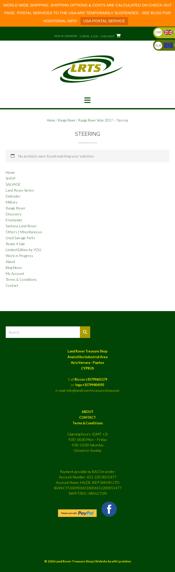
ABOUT (88, 412)
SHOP (10, 178)
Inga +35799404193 (89, 385)
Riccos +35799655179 (90, 379)
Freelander (14, 220)
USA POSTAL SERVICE (104, 21)
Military (12, 202)
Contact (12, 285)
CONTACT (87, 417)
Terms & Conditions (21, 279)
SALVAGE (13, 184)
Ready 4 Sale (15, 244)
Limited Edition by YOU (23, 249)
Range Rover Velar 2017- (96, 120)
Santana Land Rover (21, 226)
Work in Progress (19, 255)
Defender (13, 196)
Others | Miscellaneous (24, 232)
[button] (87, 100)
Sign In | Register (65, 35)
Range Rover (67, 120)
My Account (15, 273)
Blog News (14, 267)
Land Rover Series (20, 190)
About (10, 261)
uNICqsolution (121, 561)
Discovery (14, 214)
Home (51, 120)
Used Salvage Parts (20, 238)
